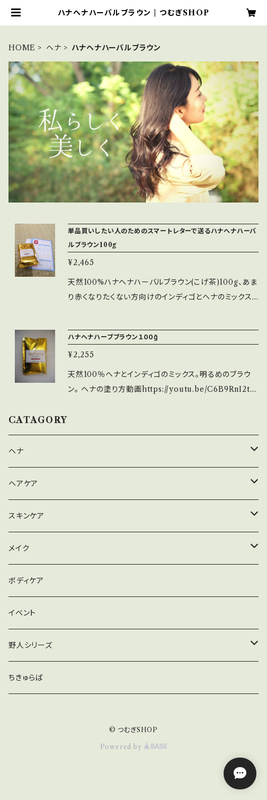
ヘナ (53, 47)
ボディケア (26, 580)
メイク (18, 548)
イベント (22, 613)
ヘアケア (23, 483)
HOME (21, 47)
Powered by (133, 747)
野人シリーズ (30, 645)
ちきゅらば (25, 677)
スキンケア (26, 516)
